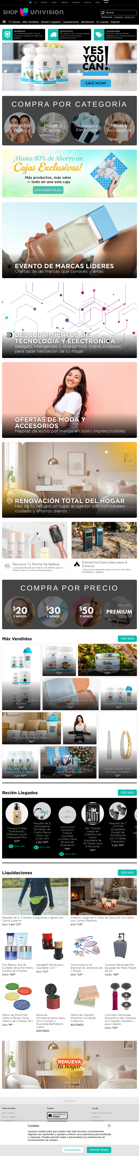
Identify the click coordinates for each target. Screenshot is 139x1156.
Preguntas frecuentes (102, 1113)
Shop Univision (9, 1108)
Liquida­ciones (71, 21)
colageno (118, 17)
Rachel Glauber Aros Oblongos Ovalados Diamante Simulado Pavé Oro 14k (118, 745)
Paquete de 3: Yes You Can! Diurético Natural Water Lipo (20, 762)
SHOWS (54, 2)
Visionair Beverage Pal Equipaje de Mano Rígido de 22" (121, 954)
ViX (35, 2)
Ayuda (95, 1108)
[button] (4, 22)
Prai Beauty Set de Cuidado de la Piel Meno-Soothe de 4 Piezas (18, 954)
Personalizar (73, 1150)
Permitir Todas (99, 1150)
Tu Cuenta (102, 21)
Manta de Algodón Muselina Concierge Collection (87, 1007)
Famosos (64, 2)
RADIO (98, 2)
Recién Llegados (51, 21)
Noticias (44, 2)
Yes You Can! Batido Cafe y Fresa (59, 660)
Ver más (127, 638)
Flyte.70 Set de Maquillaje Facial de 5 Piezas (71, 694)
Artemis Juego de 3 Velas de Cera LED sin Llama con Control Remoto (104, 903)
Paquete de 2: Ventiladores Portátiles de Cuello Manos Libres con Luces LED (42, 829)
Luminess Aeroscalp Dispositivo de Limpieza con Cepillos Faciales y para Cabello (121, 1007)
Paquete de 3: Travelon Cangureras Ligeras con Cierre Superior (35, 903)
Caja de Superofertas (68, 762)
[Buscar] (102, 12)
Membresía (87, 21)
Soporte (115, 21)
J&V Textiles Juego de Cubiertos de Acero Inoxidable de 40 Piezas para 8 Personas (92, 829)
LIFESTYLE (87, 2)
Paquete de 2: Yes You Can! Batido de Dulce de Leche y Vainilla (119, 694)
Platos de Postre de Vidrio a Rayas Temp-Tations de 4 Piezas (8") (18, 1007)
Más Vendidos (30, 21)
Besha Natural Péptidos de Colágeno (107, 660)
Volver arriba (69, 1101)
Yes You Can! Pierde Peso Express (21, 677)
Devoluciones (98, 1121)
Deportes (76, 2)
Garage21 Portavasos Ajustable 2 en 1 (52, 954)
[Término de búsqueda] (118, 12)
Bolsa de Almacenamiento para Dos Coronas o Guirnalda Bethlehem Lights (52, 1007)
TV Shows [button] (14, 21)
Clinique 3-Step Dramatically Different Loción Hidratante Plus (16, 829)
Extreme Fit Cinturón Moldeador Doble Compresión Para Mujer (79, 728)
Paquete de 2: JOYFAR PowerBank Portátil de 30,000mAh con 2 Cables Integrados (118, 829)
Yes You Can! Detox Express (31, 728)
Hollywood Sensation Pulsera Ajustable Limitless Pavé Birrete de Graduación (67, 829)
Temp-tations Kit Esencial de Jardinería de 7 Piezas (87, 954)
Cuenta (50, 1108)
